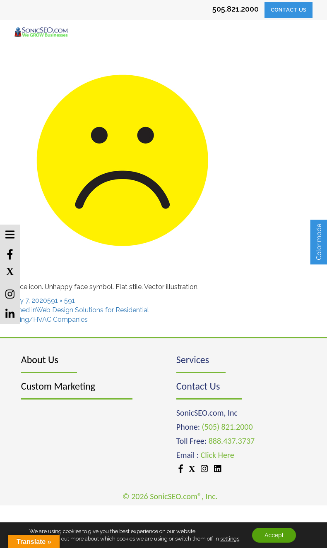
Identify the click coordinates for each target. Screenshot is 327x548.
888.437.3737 (232, 441)
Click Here (217, 455)
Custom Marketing (58, 386)
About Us (39, 360)
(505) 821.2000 (227, 427)
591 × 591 (61, 300)
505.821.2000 (235, 9)
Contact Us (288, 10)
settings (229, 539)
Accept (274, 535)
